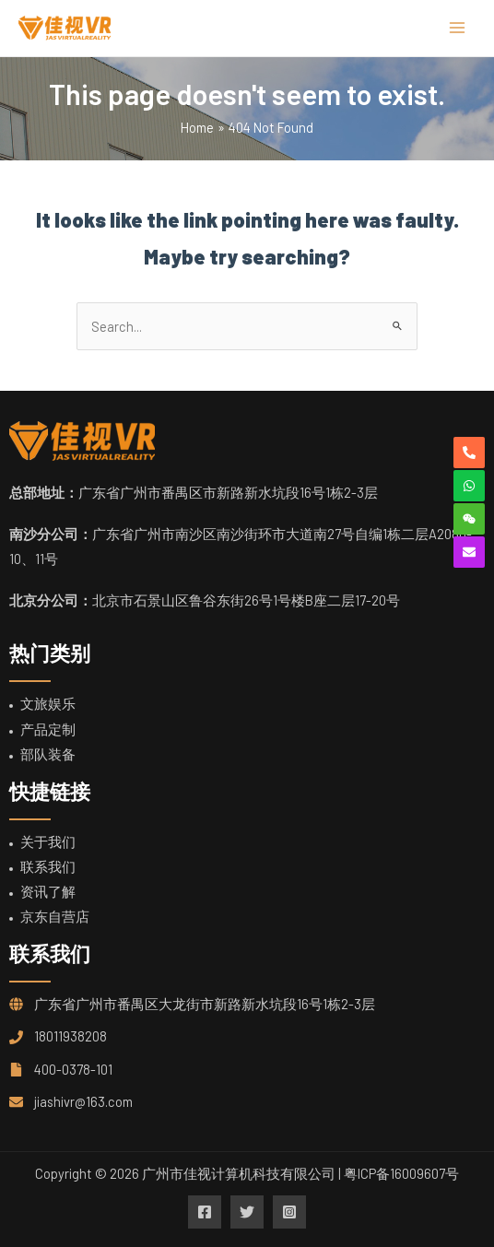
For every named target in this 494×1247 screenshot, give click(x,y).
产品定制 (48, 729)
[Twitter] (247, 1212)
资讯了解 (48, 891)
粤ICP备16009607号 (401, 1173)
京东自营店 (54, 916)
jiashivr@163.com (83, 1101)
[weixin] (469, 519)
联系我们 (48, 866)
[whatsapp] (469, 485)
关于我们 (48, 841)
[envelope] (469, 552)
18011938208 (70, 1036)
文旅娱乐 (48, 703)
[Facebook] (204, 1212)
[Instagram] (289, 1212)
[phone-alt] (469, 452)
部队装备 (48, 754)
